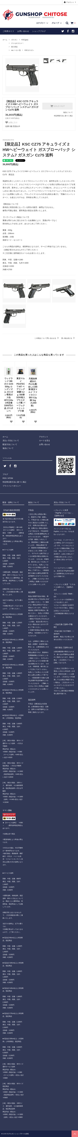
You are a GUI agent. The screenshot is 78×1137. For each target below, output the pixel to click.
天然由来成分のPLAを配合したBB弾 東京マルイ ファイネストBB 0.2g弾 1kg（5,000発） (32, 392)
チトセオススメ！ (17, 43)
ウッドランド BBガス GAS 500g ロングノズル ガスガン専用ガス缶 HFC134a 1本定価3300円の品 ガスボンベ (8, 394)
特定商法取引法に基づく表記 (14, 482)
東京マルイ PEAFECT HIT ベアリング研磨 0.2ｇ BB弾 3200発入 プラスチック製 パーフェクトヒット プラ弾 (20, 394)
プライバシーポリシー (12, 486)
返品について (68, 112)
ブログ (5, 474)
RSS (4, 478)
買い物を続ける (68, 338)
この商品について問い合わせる (46, 338)
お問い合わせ (23, 31)
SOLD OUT (57, 106)
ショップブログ (39, 31)
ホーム (5, 40)
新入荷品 (14, 47)
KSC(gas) (24, 40)
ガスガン (14, 40)
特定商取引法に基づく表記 (63, 116)
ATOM (10, 478)
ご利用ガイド (8, 31)
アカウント (70, 2)
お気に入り (11, 122)
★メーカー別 (16, 50)
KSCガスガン (29, 50)
